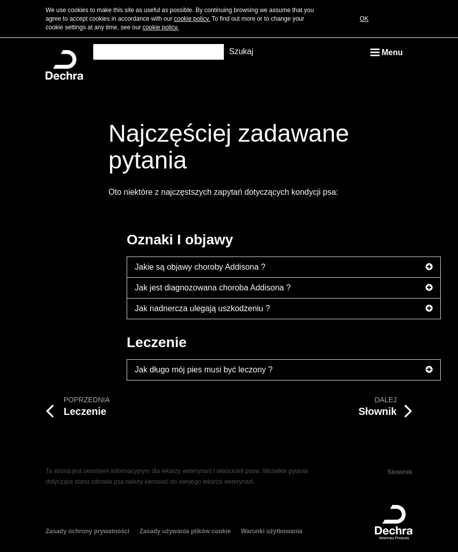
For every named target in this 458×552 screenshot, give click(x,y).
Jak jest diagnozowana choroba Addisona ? (284, 288)
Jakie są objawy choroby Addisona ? (284, 267)
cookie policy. (192, 18)
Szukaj (241, 51)
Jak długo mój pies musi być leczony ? (284, 370)
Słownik (400, 472)
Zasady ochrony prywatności (87, 531)
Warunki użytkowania (271, 531)
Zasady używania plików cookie (185, 531)
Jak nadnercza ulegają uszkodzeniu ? (284, 309)
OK (364, 18)
